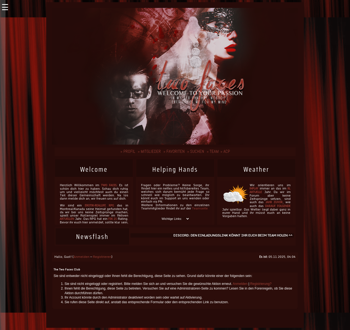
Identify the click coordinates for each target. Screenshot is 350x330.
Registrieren (102, 256)
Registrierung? (261, 284)
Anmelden (81, 256)
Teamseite (200, 208)
